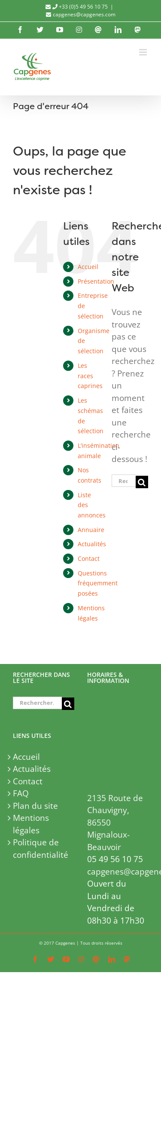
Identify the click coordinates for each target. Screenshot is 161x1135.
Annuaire (91, 530)
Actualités (92, 544)
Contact (89, 558)
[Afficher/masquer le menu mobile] (143, 52)
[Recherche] (142, 482)
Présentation (96, 281)
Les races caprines (90, 375)
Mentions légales (31, 824)
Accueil (88, 267)
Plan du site (35, 805)
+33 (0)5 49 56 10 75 (80, 6)
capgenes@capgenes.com (84, 14)
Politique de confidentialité (40, 848)
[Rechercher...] (124, 480)
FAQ (21, 793)
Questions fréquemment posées (98, 583)
